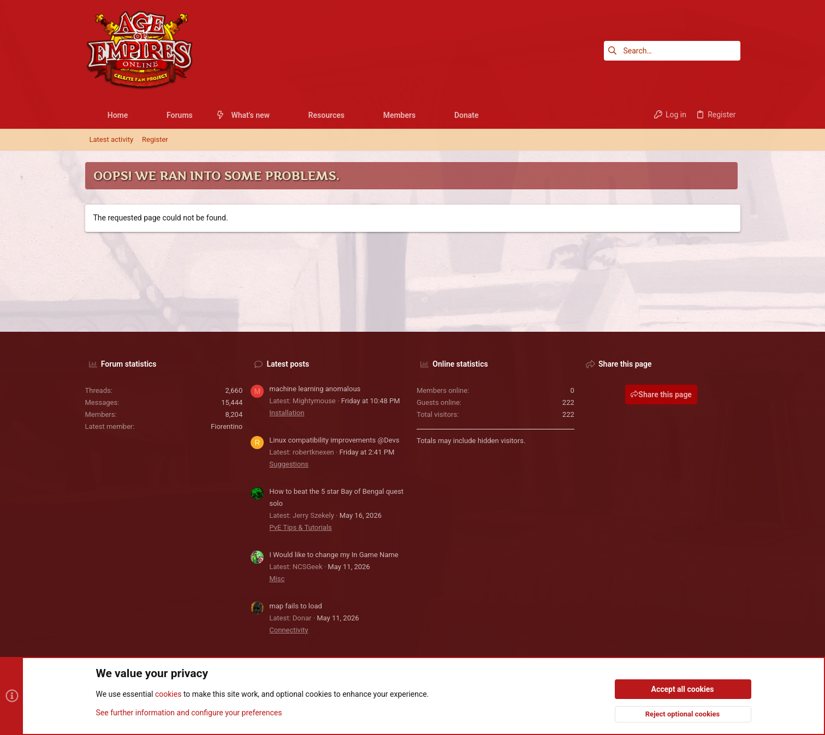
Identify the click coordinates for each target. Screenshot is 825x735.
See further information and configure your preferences (189, 712)
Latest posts (288, 364)
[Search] (672, 51)
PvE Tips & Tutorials (300, 527)
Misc (276, 579)
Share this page (661, 394)
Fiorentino (226, 426)
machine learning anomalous (314, 389)
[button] (136, 115)
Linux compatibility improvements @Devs (334, 440)
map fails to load (295, 606)
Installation (286, 413)
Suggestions (288, 464)
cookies (168, 694)
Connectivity (288, 630)
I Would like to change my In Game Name (334, 555)
